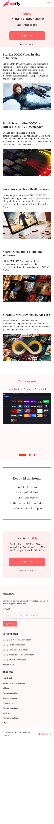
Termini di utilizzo (10, 698)
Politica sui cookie (10, 693)
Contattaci (7, 713)
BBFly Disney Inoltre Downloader (17, 640)
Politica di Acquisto (11, 708)
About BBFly (8, 665)
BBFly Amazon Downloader (14, 660)
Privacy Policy (9, 703)
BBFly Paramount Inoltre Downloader (18, 655)
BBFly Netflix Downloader (14, 645)
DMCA (6, 688)
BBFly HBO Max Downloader (15, 650)
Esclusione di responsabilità (14, 683)
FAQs (5, 723)
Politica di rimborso (11, 718)
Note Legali (7, 678)
